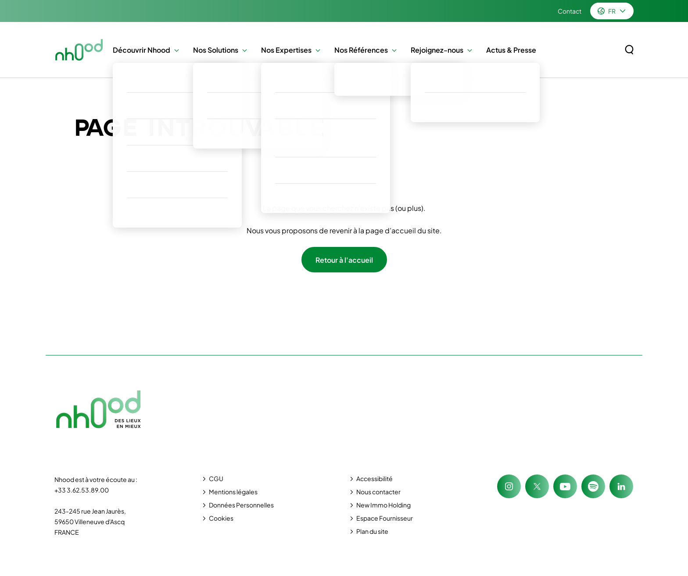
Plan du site (372, 531)
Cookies (221, 518)
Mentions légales (233, 492)
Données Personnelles (241, 505)
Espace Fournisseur (384, 518)
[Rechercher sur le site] (629, 49)
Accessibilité (374, 478)
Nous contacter (378, 492)
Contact (569, 11)
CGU (216, 478)
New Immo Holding (383, 505)
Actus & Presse (511, 49)
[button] (174, 49)
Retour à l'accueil (344, 259)
